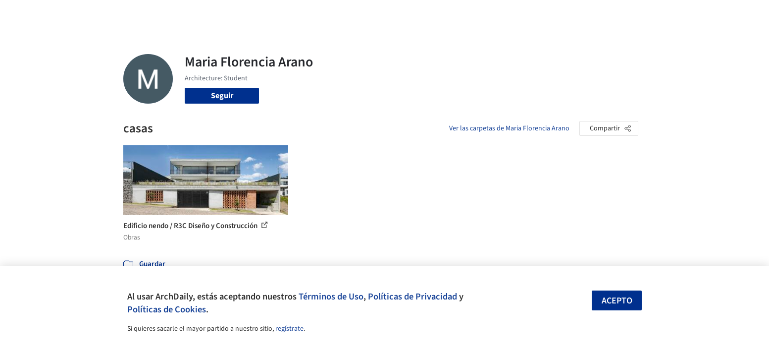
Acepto (617, 301)
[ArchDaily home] (87, 14)
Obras (343, 13)
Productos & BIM (430, 13)
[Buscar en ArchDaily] (226, 14)
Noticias (480, 13)
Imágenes (377, 13)
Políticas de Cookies (166, 309)
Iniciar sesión (567, 13)
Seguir (222, 95)
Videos (513, 13)
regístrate (289, 329)
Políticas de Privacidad (412, 296)
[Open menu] (682, 14)
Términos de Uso (331, 296)
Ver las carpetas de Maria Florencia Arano (509, 128)
